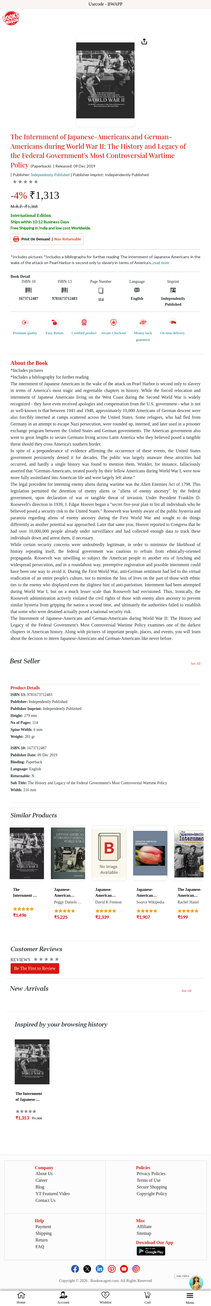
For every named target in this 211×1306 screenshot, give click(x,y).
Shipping (44, 1233)
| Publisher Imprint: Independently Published (110, 174)
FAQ (40, 1246)
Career (42, 1180)
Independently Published (50, 175)
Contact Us (46, 1200)
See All (195, 664)
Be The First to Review (35, 968)
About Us (44, 1173)
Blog (40, 1187)
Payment (43, 1226)
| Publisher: (40, 174)
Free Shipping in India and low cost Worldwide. (51, 228)
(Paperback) (41, 166)
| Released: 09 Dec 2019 (74, 166)
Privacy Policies (151, 1173)
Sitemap (144, 1233)
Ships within (40, 221)
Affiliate (144, 1226)
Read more (161, 263)
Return (42, 1240)
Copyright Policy (152, 1193)
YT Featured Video (53, 1193)
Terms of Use (149, 1180)
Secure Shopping (152, 1187)
